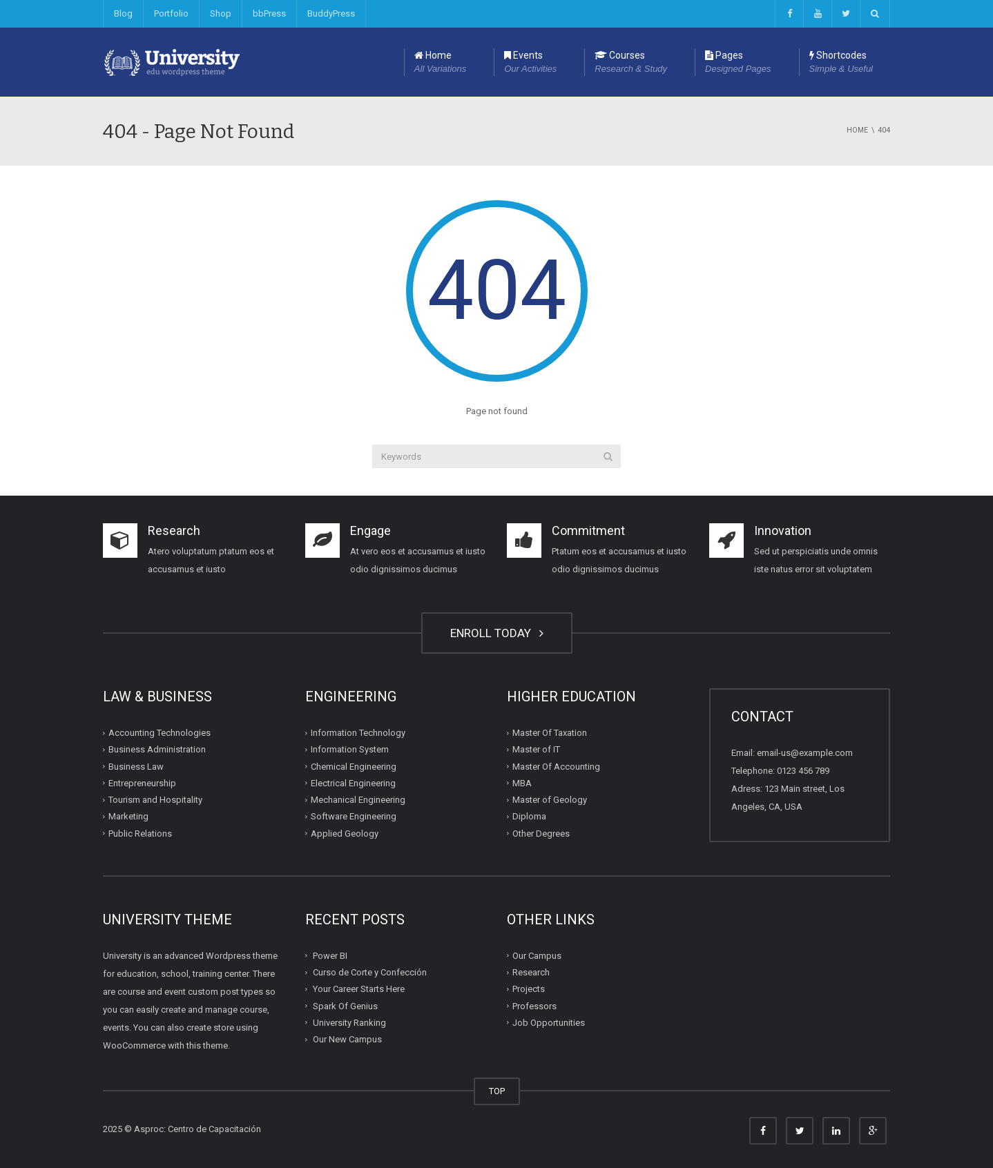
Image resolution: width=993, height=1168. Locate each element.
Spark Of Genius (345, 1005)
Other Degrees (541, 833)
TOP (497, 1091)
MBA (522, 783)
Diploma (529, 816)
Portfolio (171, 13)
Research (531, 972)
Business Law (136, 766)
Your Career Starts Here (359, 989)
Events (530, 63)
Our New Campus (347, 1039)
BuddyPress (331, 13)
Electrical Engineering (353, 783)
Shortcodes (841, 63)
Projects (528, 989)
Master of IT (536, 749)
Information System (350, 749)
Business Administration (157, 749)
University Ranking (349, 1023)
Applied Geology (344, 833)
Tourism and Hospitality (155, 800)
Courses (631, 63)
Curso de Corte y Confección (370, 972)
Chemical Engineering (353, 766)
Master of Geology (549, 800)
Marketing (128, 816)
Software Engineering (353, 816)
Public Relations (140, 833)
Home (440, 63)
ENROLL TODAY (496, 633)
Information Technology (358, 733)
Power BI (330, 956)
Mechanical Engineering (358, 800)
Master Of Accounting (556, 766)
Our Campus (536, 956)
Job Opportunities (548, 1023)
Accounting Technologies (159, 733)
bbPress (269, 13)
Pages (738, 63)
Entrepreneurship (142, 783)
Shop (220, 13)
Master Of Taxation (549, 733)
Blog (123, 13)
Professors (534, 1005)
